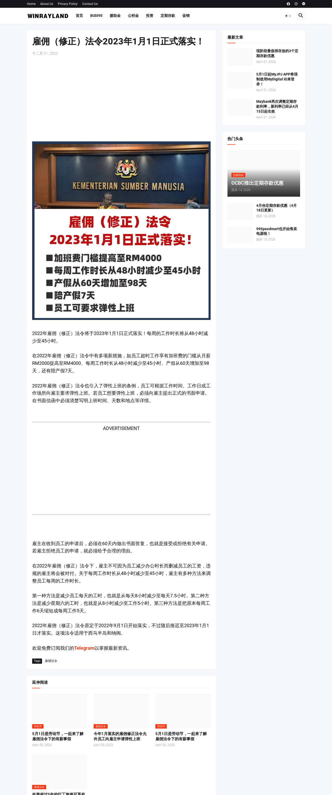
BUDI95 (96, 15)
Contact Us (90, 4)
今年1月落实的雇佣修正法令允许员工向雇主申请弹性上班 (120, 736)
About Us (46, 4)
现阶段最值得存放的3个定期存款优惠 (277, 53)
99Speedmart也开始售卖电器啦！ (276, 231)
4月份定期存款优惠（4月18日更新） (276, 208)
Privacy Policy (68, 4)
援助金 (115, 15)
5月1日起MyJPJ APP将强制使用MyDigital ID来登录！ (277, 79)
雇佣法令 (51, 661)
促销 (186, 15)
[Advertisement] (121, 98)
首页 (79, 15)
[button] (288, 15)
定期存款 (168, 15)
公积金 (133, 15)
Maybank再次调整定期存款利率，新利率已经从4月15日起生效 (277, 106)
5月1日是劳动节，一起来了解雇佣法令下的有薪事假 (58, 736)
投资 (149, 15)
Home (31, 4)
